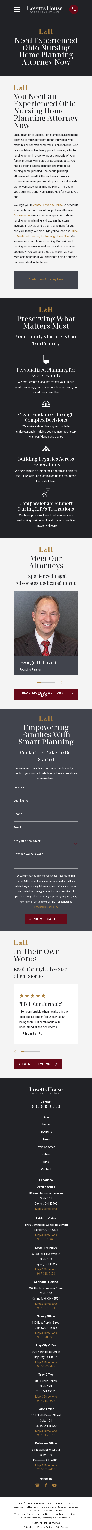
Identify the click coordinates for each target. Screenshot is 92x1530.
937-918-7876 (46, 1273)
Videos (46, 1154)
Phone (18, 814)
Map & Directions (46, 1208)
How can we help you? (28, 854)
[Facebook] (46, 1486)
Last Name (21, 800)
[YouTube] (54, 1486)
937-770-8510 (46, 1337)
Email (17, 827)
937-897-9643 (46, 1239)
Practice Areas (46, 1147)
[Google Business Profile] (37, 1486)
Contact (46, 1169)
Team (46, 1139)
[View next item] (61, 682)
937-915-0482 (46, 1435)
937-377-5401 (46, 1308)
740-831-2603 (46, 1469)
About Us (46, 1132)
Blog (46, 1162)
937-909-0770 (46, 1106)
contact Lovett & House (48, 205)
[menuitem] (28, 1527)
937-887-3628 (46, 1366)
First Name (21, 787)
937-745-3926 (46, 1401)
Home (46, 1124)
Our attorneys (22, 215)
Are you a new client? (28, 841)
